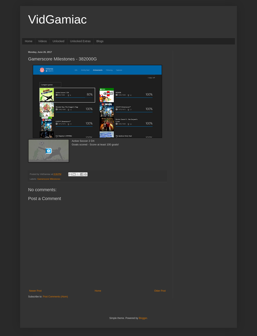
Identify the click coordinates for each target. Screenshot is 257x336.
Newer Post (35, 290)
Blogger (143, 318)
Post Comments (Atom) (55, 296)
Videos (42, 41)
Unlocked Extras (80, 41)
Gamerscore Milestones (48, 179)
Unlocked (58, 41)
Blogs (99, 41)
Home (28, 41)
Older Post (160, 290)
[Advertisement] (204, 76)
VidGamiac (57, 19)
